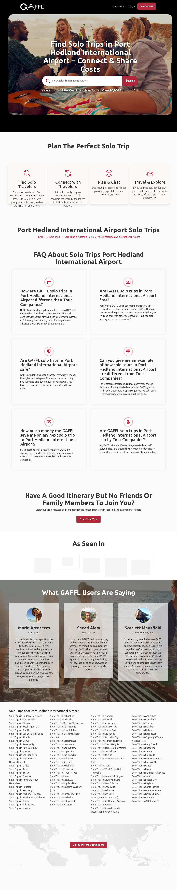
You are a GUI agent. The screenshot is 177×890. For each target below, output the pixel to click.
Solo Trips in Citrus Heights (105, 744)
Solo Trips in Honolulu (61, 779)
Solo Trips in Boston (19, 772)
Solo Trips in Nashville (61, 797)
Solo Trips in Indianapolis (22, 804)
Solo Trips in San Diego (21, 790)
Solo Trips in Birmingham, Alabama (27, 797)
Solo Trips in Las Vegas (103, 733)
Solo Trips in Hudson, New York (25, 716)
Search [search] (130, 80)
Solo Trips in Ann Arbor (144, 716)
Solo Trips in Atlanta (19, 737)
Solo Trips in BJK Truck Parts (147, 758)
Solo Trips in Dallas (19, 765)
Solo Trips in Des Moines (104, 726)
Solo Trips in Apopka (101, 804)
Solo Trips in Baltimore (62, 758)
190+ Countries (72, 90)
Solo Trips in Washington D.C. (24, 726)
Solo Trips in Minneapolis (104, 723)
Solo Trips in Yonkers (20, 808)
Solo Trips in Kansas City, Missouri (67, 723)
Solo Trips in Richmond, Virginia (107, 776)
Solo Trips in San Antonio (63, 726)
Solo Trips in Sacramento (63, 740)
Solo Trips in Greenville (103, 787)
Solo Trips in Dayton (142, 783)
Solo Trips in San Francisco (23, 755)
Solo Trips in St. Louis (61, 762)
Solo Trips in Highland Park (64, 783)
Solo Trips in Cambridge (103, 751)
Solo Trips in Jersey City (21, 744)
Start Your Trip (88, 519)
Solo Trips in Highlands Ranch (106, 740)
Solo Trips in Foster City (144, 779)
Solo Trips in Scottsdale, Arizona (108, 801)
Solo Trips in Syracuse (143, 776)
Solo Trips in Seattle (19, 730)
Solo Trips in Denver (19, 740)
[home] (32, 7)
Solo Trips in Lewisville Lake (105, 779)
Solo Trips (54, 237)
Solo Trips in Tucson (142, 723)
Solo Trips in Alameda (102, 716)
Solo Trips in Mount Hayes (63, 772)
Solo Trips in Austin (19, 769)
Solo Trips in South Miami (63, 748)
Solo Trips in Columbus (62, 716)
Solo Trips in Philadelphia (63, 730)
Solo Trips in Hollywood (62, 801)
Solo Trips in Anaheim (61, 804)
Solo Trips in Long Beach (145, 744)
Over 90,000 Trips (114, 90)
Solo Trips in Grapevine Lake (146, 790)
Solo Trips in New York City (23, 748)
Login (132, 6)
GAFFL (41, 237)
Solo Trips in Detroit (142, 730)
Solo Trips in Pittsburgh (62, 765)
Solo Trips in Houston (20, 787)
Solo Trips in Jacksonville (63, 755)
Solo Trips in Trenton (20, 751)
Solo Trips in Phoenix (20, 776)
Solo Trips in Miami (101, 765)
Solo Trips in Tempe (142, 751)
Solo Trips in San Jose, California (26, 733)
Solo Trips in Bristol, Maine (146, 794)
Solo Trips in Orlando (61, 719)
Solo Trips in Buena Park (103, 730)
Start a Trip (118, 6)
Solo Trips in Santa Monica (145, 787)
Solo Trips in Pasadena (143, 748)
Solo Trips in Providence (62, 769)
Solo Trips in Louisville (143, 755)
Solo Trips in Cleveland (144, 719)
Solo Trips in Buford (101, 719)
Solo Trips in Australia (76, 237)
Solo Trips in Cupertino (62, 751)
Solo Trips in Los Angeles (22, 719)
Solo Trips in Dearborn (143, 726)
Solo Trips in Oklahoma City (146, 801)
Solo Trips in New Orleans (104, 783)
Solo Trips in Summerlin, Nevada (148, 772)
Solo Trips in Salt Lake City (104, 737)
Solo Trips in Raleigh (101, 755)
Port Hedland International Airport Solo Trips (88, 229)
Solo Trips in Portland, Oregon (25, 794)
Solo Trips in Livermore (62, 744)
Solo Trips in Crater (142, 765)
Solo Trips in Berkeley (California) (108, 748)
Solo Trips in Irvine (59, 776)
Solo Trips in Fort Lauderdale (65, 794)
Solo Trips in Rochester (144, 733)
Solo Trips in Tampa (19, 801)
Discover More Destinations (88, 844)
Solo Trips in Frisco (142, 769)
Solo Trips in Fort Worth (144, 762)
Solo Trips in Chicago (20, 723)
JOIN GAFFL (146, 6)
